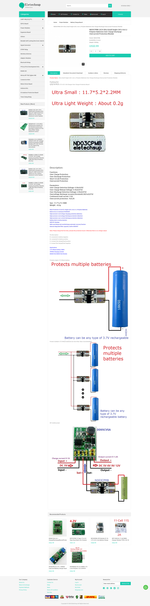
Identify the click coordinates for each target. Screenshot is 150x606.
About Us (21, 582)
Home (53, 14)
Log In (103, 14)
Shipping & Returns (120, 73)
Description (53, 73)
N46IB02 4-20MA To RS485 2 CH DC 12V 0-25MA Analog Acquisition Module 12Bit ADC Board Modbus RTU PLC (36, 158)
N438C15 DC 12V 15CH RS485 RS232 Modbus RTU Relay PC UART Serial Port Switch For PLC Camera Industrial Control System (36, 172)
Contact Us (75, 14)
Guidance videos (93, 73)
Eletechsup (74, 603)
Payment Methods (24, 587)
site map (49, 592)
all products (63, 14)
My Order (77, 587)
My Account (94, 14)
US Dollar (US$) (126, 5)
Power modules (63, 22)
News (84, 14)
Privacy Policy (23, 590)
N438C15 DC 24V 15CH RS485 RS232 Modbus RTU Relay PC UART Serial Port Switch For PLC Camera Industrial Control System (36, 113)
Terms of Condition (52, 590)
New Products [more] (28, 104)
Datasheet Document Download (72, 73)
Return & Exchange (24, 585)
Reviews (106, 73)
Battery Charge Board (77, 22)
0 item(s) (120, 14)
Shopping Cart (79, 590)
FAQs (48, 585)
